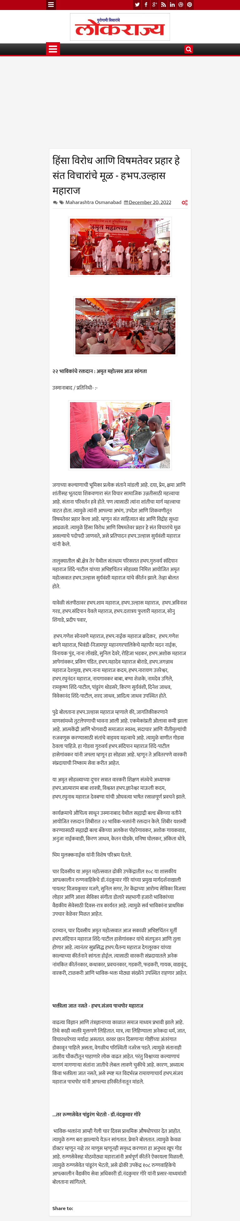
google (155, 5)
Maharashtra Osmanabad (94, 202)
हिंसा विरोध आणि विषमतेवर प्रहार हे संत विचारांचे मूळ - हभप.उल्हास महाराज (116, 174)
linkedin (172, 5)
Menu (51, 5)
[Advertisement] (120, 104)
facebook (146, 5)
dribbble (181, 5)
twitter (137, 5)
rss (163, 5)
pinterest (190, 5)
